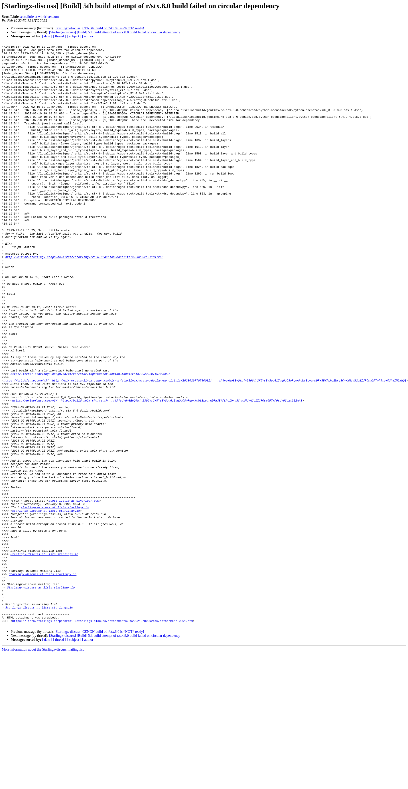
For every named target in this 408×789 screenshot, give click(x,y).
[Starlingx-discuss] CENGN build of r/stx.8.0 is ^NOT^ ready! (99, 28)
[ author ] (88, 36)
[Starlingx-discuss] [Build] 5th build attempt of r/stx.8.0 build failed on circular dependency (114, 32)
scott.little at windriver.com (39, 16)
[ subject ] (74, 36)
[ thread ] (59, 36)
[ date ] (47, 36)
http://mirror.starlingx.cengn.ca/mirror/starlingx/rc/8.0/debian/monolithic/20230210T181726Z (84, 300)
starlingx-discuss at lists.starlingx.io (55, 600)
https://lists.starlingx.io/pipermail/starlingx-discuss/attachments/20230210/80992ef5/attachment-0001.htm (102, 736)
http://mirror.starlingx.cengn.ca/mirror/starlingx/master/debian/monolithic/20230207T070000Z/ (90, 440)
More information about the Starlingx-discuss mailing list (43, 765)
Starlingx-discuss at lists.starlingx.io (44, 656)
